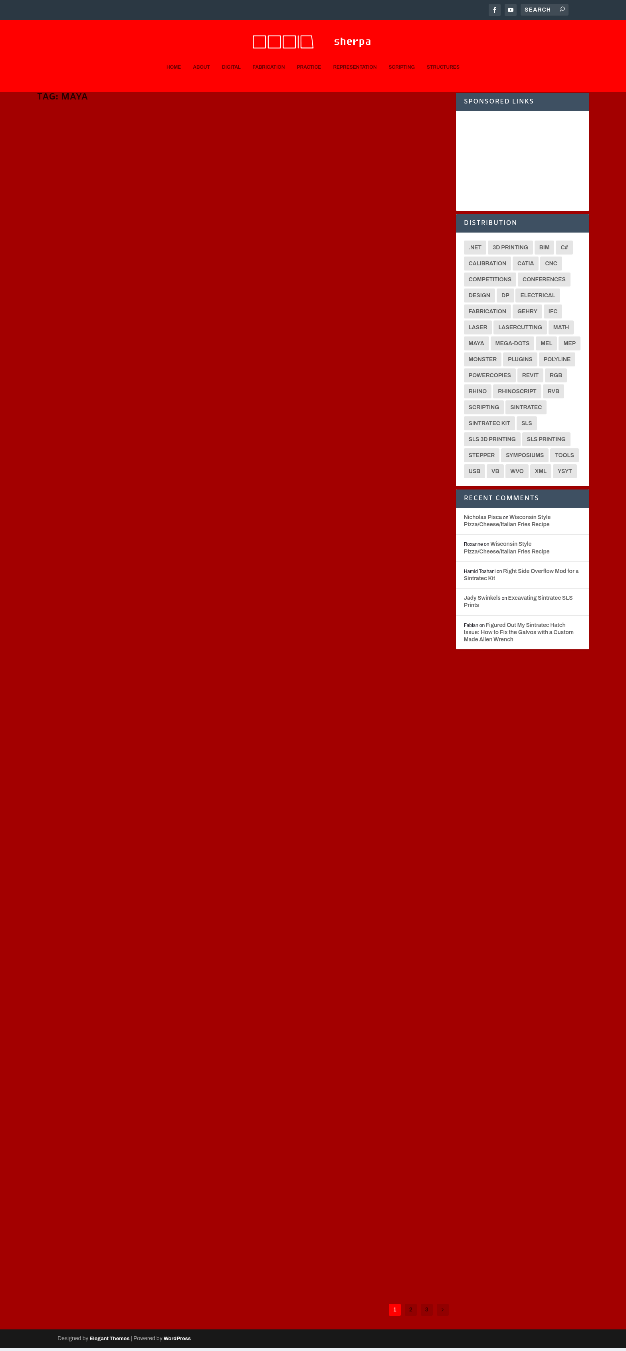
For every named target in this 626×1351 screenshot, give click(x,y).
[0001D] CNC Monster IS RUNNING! (131, 834)
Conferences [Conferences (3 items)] (544, 283)
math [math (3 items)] (561, 331)
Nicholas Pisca (67, 276)
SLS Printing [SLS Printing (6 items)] (546, 443)
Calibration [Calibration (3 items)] (487, 267)
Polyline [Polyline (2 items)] (557, 363)
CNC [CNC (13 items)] (551, 267)
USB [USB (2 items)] (474, 475)
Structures (443, 55)
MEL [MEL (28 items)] (546, 347)
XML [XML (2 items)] (541, 475)
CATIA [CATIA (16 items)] (525, 267)
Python (160, 514)
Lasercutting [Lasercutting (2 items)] (520, 331)
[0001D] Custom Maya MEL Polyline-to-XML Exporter (350, 897)
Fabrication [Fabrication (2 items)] (487, 315)
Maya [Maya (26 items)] (476, 347)
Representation (354, 55)
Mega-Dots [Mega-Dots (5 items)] (512, 347)
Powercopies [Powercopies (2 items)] (490, 379)
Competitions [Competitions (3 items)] (490, 283)
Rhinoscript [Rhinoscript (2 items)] (517, 395)
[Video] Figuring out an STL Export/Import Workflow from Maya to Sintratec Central (129, 255)
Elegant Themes (109, 1342)
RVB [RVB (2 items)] (553, 395)
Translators (107, 283)
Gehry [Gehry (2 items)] (527, 315)
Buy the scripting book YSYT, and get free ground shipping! (346, 1092)
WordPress (177, 1342)
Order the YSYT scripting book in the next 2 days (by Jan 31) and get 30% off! (136, 951)
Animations (128, 1073)
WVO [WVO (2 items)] (517, 475)
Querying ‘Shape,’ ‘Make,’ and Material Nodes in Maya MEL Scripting (333, 1213)
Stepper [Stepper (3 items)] (482, 459)
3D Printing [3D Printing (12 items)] (510, 251)
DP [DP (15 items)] (505, 299)
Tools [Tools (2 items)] (564, 459)
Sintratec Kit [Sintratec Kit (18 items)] (489, 427)
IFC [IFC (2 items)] (553, 315)
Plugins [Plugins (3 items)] (520, 363)
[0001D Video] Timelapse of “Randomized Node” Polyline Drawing (333, 622)
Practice (309, 55)
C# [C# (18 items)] (564, 251)
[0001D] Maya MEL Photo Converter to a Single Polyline (351, 991)
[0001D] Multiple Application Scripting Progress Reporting (126, 497)
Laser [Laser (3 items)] (478, 331)
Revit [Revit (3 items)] (530, 379)
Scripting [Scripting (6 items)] (484, 411)
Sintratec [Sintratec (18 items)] (526, 411)
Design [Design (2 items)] (479, 299)
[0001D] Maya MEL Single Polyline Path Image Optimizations (132, 745)
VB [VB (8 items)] (495, 475)
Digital (231, 55)
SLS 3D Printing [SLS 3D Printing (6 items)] (492, 443)
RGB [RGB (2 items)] (556, 379)
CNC (146, 276)
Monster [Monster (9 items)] (483, 363)
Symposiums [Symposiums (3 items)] (525, 459)
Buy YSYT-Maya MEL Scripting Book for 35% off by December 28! (136, 1057)
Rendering (56, 1080)
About (201, 55)
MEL (201, 276)
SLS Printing (79, 283)
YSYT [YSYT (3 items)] (565, 475)
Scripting (402, 55)
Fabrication (269, 55)
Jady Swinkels (482, 601)
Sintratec (54, 283)
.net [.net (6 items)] (475, 251)
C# (120, 514)
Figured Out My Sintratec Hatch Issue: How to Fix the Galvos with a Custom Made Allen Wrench (519, 635)
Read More (67, 319)
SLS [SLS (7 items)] (526, 427)
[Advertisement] (522, 164)
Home (173, 55)
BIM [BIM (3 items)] (544, 251)
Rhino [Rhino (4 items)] (478, 395)
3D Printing (126, 276)
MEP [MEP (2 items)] (569, 347)
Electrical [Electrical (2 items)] (537, 299)
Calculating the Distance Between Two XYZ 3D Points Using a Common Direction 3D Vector (347, 350)
